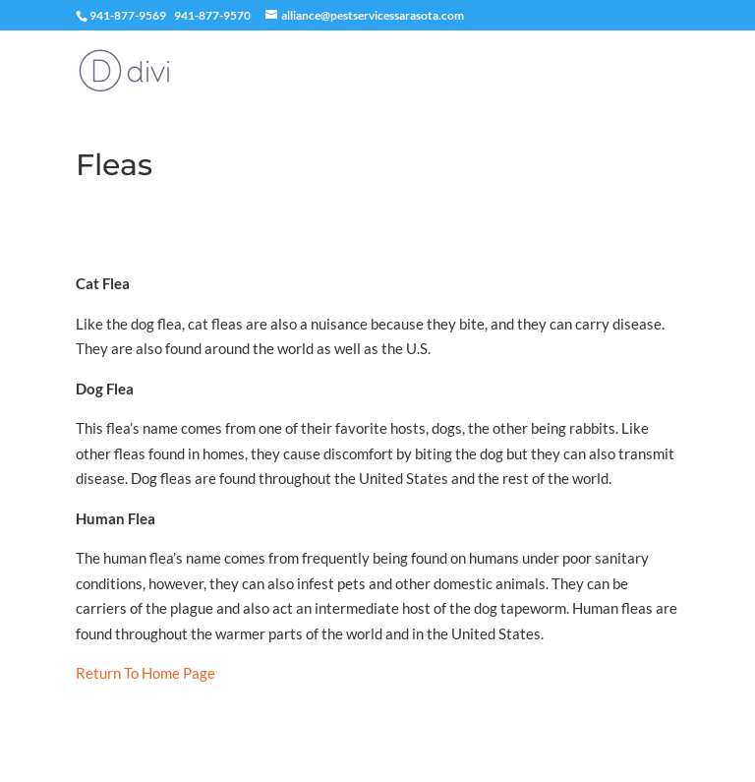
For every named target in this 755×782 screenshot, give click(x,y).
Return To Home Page (145, 673)
